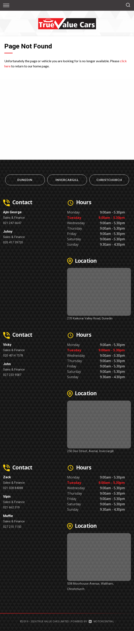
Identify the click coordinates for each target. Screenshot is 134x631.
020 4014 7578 (13, 355)
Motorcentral (101, 621)
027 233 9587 (12, 375)
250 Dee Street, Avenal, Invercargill (90, 451)
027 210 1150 (12, 527)
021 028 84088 (13, 488)
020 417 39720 (13, 242)
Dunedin (24, 180)
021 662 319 (11, 507)
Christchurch (109, 180)
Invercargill (67, 180)
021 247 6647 (12, 223)
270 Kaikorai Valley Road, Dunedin (90, 318)
